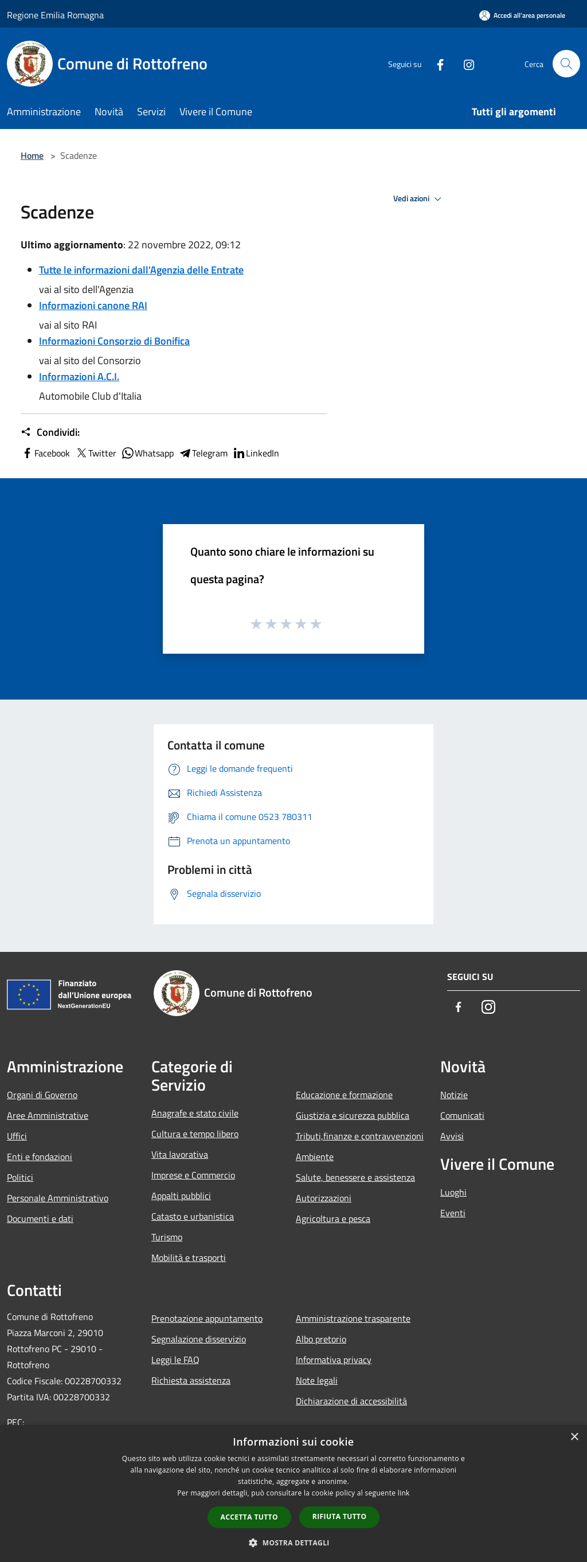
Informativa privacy (333, 1359)
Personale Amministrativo (57, 1198)
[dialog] (293, 1493)
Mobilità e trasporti (188, 1257)
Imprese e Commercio (193, 1175)
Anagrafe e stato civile (194, 1113)
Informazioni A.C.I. (79, 376)
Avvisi (452, 1136)
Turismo (166, 1237)
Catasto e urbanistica (192, 1216)
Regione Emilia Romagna (55, 15)
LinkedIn (255, 453)
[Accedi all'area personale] (522, 15)
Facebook (45, 453)
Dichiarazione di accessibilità (351, 1401)
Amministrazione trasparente (353, 1318)
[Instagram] (464, 63)
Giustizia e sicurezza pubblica (352, 1115)
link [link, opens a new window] (404, 1493)
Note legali (317, 1380)
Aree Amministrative (47, 1115)
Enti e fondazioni (39, 1156)
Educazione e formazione (344, 1095)
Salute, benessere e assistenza (355, 1177)
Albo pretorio (321, 1339)
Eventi (452, 1213)
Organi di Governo (42, 1095)
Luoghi (453, 1192)
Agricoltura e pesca (333, 1218)
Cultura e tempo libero (194, 1134)
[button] (293, 1542)
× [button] (574, 1437)
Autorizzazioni (323, 1198)
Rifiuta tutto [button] (339, 1516)
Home (32, 155)
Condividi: (50, 432)
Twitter (95, 453)
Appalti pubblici (181, 1195)
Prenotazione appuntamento (207, 1318)
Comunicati (462, 1115)
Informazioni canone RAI (93, 305)
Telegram (203, 453)
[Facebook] (435, 63)
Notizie (454, 1095)
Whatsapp (147, 453)
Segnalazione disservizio (198, 1339)
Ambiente (315, 1156)
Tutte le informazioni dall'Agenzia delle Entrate (141, 270)
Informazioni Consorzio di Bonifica (114, 341)
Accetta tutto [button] (249, 1517)
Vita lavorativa (179, 1154)
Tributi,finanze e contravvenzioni (360, 1136)
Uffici (17, 1136)
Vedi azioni (419, 199)
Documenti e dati (40, 1218)
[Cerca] (566, 63)
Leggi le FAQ (175, 1359)
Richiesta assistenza (190, 1380)
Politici (20, 1177)
